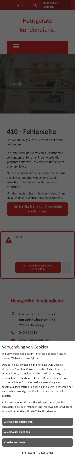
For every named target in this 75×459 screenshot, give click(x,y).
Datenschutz (46, 452)
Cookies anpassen (14, 442)
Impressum (28, 452)
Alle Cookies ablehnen (17, 432)
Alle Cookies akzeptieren (18, 421)
